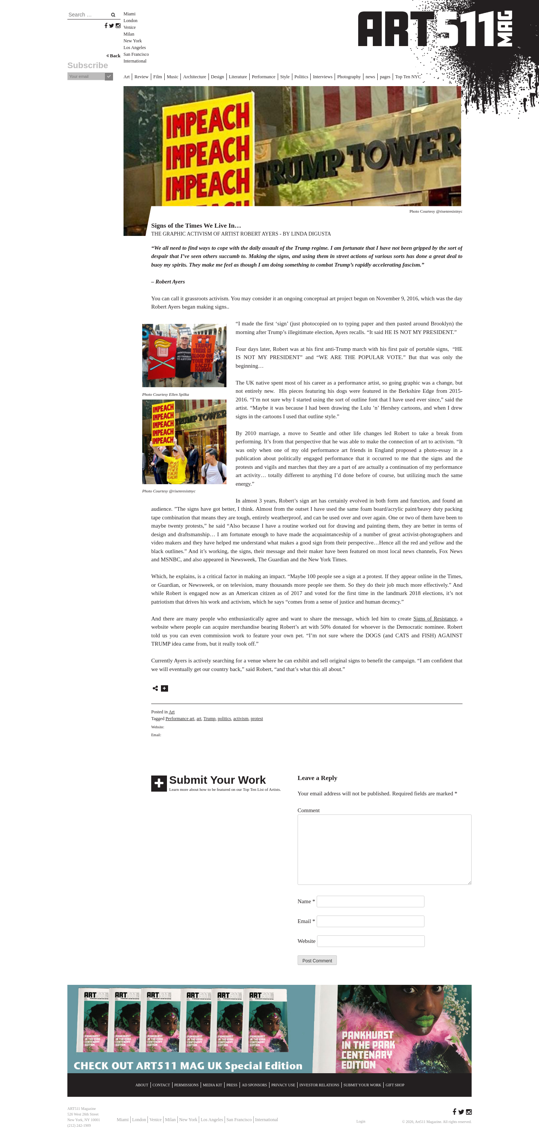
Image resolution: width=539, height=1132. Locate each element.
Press (231, 1084)
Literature (228, 76)
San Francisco (136, 54)
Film (155, 76)
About (141, 1084)
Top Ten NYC (384, 76)
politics (224, 717)
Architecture (189, 76)
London (130, 20)
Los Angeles (135, 47)
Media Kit (212, 1084)
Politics (287, 76)
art (199, 717)
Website (307, 940)
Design (210, 76)
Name (306, 901)
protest (257, 717)
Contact (161, 1084)
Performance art (179, 717)
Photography (330, 76)
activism (241, 717)
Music (169, 76)
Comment (309, 810)
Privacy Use (283, 1084)
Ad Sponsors (254, 1084)
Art (126, 76)
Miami (129, 13)
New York (133, 40)
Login (360, 1121)
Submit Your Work (217, 779)
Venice (130, 27)
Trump (210, 717)
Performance (251, 76)
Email (306, 920)
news (350, 76)
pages (363, 76)
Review (140, 76)
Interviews (306, 76)
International (135, 61)
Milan (129, 34)
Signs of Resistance (434, 618)
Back (113, 55)
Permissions (186, 1084)
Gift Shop (395, 1084)
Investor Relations (319, 1084)
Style (271, 76)
